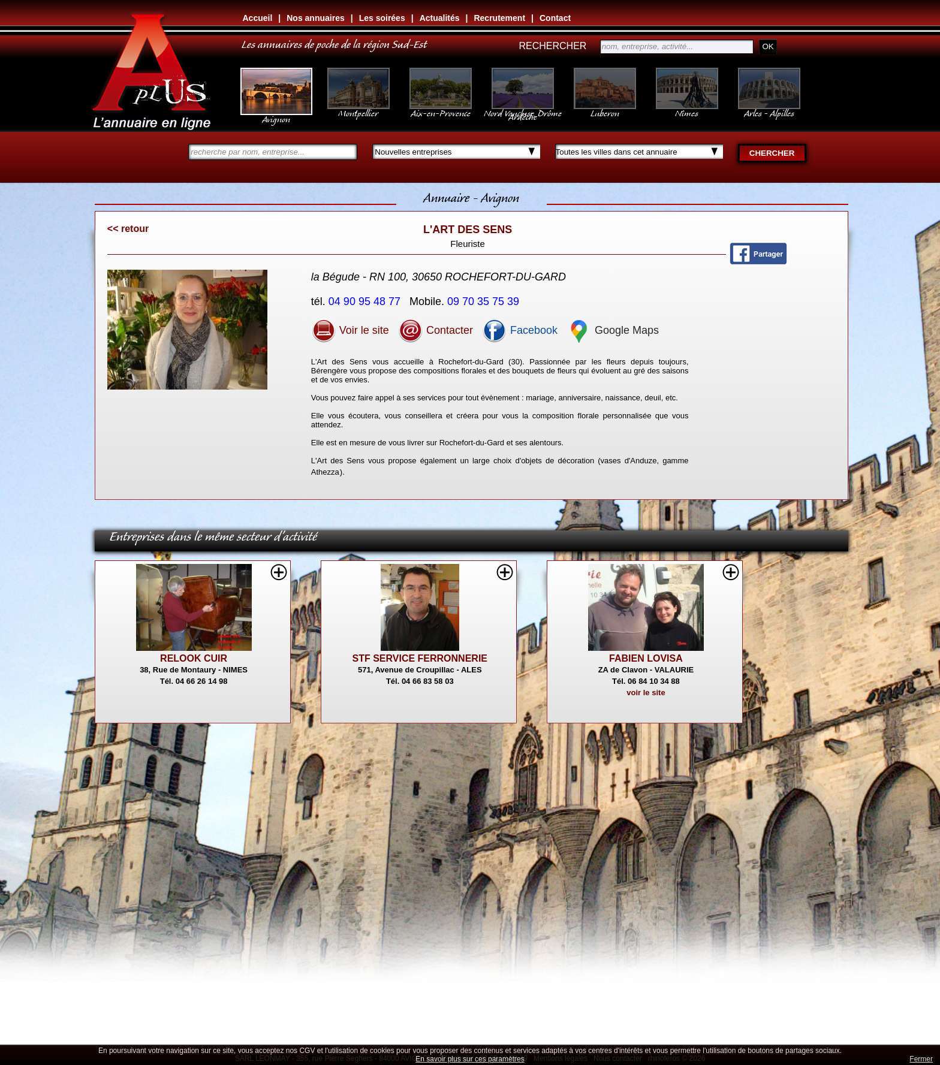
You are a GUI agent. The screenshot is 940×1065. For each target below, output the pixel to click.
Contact (555, 18)
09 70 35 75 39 (484, 301)
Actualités (440, 18)
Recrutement (499, 18)
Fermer (921, 1059)
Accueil (258, 18)
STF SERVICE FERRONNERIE (420, 658)
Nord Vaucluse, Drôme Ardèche (523, 109)
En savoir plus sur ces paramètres (469, 1059)
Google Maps (613, 330)
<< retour (128, 229)
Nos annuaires (315, 18)
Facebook (520, 330)
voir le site (645, 692)
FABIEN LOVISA (646, 658)
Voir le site (350, 330)
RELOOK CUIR (193, 658)
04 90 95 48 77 (366, 301)
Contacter (435, 330)
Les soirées (382, 18)
